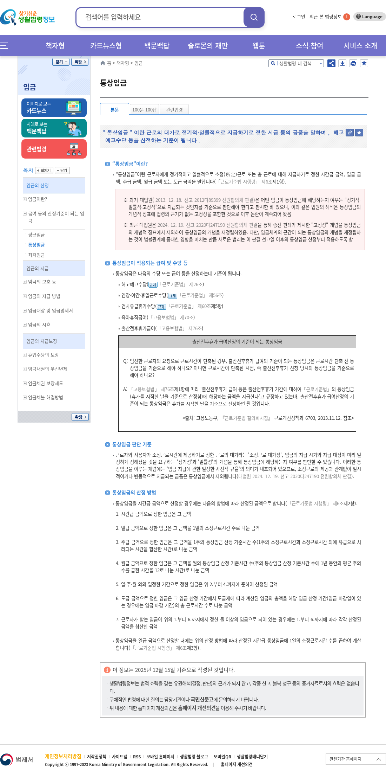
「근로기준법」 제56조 (199, 295)
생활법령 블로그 (194, 756)
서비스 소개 (360, 45)
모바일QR (222, 756)
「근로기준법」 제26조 (180, 284)
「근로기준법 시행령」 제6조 (244, 181)
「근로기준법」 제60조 (188, 306)
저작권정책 (96, 756)
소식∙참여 (309, 45)
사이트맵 (119, 756)
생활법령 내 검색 (295, 63)
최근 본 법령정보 (330, 16)
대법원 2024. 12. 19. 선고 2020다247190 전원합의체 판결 (294, 476)
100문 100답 (144, 109)
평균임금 (36, 234)
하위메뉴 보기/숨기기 (25, 199)
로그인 (299, 16)
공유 (331, 63)
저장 (342, 63)
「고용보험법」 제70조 (170, 317)
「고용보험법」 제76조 (179, 328)
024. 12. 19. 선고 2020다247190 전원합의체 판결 (208, 224)
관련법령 (174, 109)
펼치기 (44, 170)
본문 (115, 109)
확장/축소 (79, 62)
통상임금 (36, 244)
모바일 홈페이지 (160, 756)
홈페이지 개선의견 (237, 764)
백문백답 (156, 45)
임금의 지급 (37, 268)
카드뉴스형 (106, 45)
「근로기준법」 (316, 389)
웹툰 (258, 45)
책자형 (55, 45)
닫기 (60, 62)
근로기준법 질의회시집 (246, 418)
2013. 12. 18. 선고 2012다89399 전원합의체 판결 (204, 200)
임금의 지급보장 (41, 341)
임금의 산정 (37, 185)
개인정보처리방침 (63, 755)
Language (372, 16)
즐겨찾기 (364, 63)
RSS (137, 756)
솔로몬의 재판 (208, 45)
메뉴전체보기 (6, 45)
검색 (254, 17)
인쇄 (353, 63)
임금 (29, 86)
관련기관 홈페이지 (345, 759)
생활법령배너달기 (252, 756)
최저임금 (36, 254)
